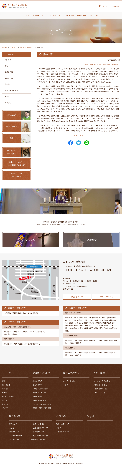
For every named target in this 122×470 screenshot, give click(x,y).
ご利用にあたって (62, 432)
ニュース (26, 15)
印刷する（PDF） (77, 303)
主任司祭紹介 (38, 381)
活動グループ (14, 432)
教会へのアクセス (62, 424)
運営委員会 (13, 424)
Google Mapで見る (106, 303)
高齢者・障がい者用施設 (42, 408)
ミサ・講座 (69, 15)
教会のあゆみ (38, 385)
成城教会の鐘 (38, 396)
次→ (81, 135)
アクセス (104, 6)
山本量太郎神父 (101, 389)
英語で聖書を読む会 (40, 435)
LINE (86, 142)
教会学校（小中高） (38, 439)
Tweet (78, 142)
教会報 (7, 84)
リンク (58, 428)
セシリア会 (15, 439)
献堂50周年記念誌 (41, 389)
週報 (6, 66)
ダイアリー (9, 103)
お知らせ (8, 60)
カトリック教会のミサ (102, 381)
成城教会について (39, 15)
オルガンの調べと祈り (42, 404)
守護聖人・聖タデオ (40, 392)
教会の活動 (81, 15)
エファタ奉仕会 (39, 424)
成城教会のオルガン (40, 400)
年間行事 (5, 389)
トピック (8, 97)
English (90, 416)
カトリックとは (69, 381)
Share (70, 142)
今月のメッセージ (11, 91)
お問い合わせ (94, 15)
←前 (76, 135)
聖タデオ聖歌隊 (16, 435)
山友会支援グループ (40, 428)
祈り (66, 385)
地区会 (11, 428)
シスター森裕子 (101, 392)
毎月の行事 (9, 72)
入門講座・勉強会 (100, 385)
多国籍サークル (39, 432)
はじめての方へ (56, 15)
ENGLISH (116, 6)
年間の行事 (9, 78)
